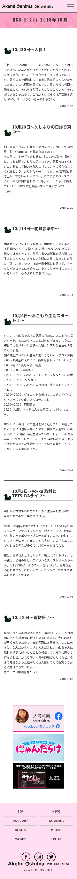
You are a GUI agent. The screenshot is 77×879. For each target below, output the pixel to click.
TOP (20, 811)
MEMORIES (56, 820)
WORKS (20, 839)
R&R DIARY (20, 820)
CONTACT (56, 839)
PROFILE (56, 829)
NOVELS (20, 829)
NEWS (56, 811)
